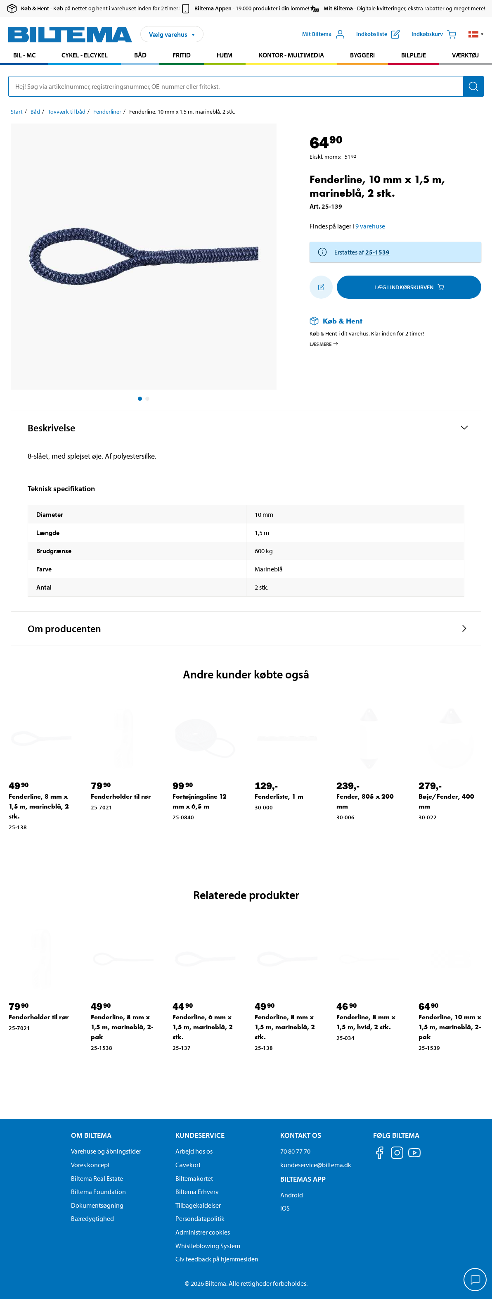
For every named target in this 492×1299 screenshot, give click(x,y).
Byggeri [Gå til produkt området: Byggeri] (362, 55)
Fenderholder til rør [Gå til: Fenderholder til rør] (121, 796)
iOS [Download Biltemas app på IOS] (285, 1208)
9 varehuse (370, 226)
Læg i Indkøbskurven (409, 287)
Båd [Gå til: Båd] (35, 111)
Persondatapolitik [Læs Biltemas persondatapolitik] (200, 1218)
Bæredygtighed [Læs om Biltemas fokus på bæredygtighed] (92, 1218)
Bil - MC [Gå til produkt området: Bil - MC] (24, 55)
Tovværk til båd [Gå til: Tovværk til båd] (66, 111)
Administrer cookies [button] (202, 1232)
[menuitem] (24, 56)
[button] (476, 34)
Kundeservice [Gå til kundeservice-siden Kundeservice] (200, 1135)
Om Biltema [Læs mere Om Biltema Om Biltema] (91, 1135)
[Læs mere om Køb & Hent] (387, 320)
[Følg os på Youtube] (414, 1156)
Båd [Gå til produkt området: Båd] (140, 55)
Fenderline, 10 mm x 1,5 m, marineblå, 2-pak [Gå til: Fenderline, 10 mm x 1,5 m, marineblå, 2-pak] (450, 1027)
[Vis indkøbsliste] (378, 34)
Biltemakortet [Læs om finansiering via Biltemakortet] (194, 1178)
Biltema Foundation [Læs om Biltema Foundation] (98, 1191)
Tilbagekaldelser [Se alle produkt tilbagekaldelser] (198, 1205)
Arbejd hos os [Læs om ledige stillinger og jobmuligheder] (194, 1151)
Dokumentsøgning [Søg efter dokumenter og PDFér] (97, 1205)
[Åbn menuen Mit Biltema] (323, 34)
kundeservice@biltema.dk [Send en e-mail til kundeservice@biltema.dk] (315, 1165)
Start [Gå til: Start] (17, 111)
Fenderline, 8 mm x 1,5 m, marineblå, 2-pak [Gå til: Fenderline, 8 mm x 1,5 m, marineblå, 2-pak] (122, 1027)
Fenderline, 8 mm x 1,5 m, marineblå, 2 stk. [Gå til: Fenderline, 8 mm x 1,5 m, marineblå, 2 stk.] (39, 806)
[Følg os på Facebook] (379, 1154)
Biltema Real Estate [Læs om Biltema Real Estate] (97, 1178)
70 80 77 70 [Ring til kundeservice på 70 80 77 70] (295, 1151)
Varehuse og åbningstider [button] (106, 1151)
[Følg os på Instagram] (397, 1154)
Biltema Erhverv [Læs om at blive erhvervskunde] (197, 1191)
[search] (246, 86)
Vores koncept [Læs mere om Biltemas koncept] (90, 1165)
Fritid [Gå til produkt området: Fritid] (182, 55)
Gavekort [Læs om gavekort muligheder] (188, 1165)
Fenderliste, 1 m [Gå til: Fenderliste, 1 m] (279, 796)
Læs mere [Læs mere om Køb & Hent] (324, 343)
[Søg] (473, 86)
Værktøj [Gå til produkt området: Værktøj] (465, 55)
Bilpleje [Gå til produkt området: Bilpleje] (413, 55)
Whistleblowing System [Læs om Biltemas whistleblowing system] (207, 1246)
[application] (475, 1280)
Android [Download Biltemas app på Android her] (291, 1195)
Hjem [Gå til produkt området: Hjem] (224, 55)
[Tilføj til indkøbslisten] (321, 287)
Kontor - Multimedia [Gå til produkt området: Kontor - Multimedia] (291, 55)
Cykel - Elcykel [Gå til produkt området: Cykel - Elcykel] (85, 55)
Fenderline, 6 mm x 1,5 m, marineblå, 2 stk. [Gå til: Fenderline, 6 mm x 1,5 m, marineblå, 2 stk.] (203, 1027)
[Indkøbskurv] (434, 34)
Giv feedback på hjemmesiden (216, 1259)
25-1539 (377, 252)
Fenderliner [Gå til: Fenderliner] (107, 111)
